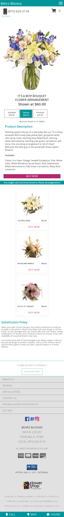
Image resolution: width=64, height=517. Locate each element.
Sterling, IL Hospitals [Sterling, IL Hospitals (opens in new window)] (48, 496)
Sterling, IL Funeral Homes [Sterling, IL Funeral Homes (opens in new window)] (19, 496)
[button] (56, 12)
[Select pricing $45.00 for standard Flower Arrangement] (11, 114)
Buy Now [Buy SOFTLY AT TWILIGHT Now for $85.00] (34, 312)
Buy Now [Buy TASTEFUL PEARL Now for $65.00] (34, 226)
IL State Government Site (44, 501)
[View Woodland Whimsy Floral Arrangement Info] (32, 246)
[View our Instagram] (37, 420)
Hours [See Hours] (53, 514)
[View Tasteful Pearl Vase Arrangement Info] (32, 203)
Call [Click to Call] (10, 514)
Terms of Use (52, 506)
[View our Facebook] (27, 420)
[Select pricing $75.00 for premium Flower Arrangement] (40, 114)
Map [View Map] (32, 514)
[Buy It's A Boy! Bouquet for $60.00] (32, 176)
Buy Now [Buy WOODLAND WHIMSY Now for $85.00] (34, 269)
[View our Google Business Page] (32, 420)
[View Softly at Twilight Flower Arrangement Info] (32, 289)
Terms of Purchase (33, 506)
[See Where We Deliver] (32, 371)
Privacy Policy (12, 506)
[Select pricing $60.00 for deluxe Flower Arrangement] (26, 114)
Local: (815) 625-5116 (32, 441)
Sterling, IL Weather (17, 501)
